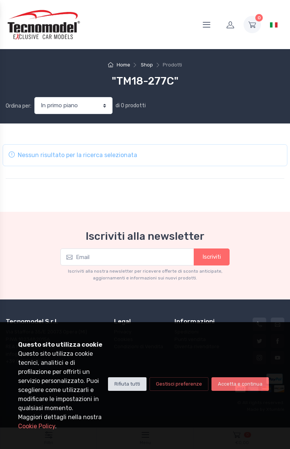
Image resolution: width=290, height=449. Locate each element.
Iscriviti (211, 256)
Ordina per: (18, 106)
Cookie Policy (36, 426)
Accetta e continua (240, 384)
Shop (147, 65)
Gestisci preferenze (179, 384)
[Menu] (206, 24)
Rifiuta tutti (127, 384)
